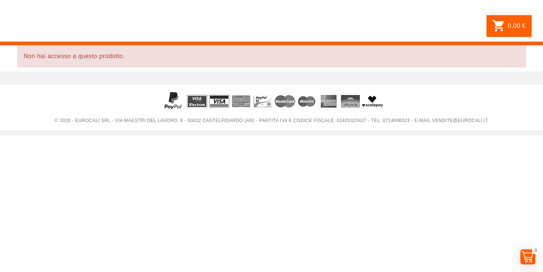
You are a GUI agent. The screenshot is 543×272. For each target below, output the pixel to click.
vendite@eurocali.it (460, 120)
